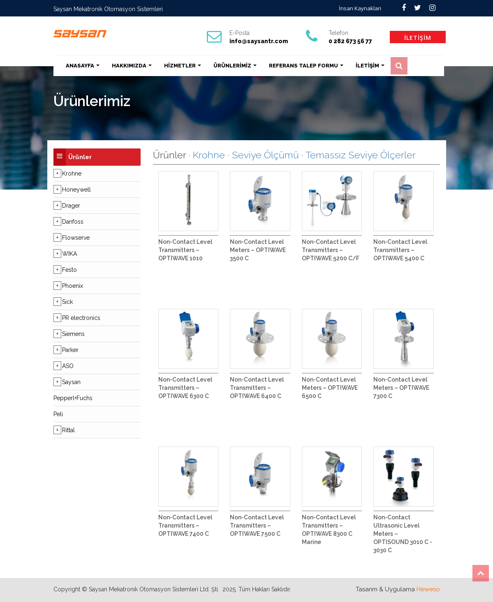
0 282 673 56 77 (350, 41)
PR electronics (81, 318)
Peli (58, 414)
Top (480, 573)
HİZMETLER (182, 66)
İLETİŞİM (417, 38)
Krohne (71, 173)
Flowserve (76, 237)
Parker (70, 350)
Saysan (71, 382)
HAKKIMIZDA (132, 66)
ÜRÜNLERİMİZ (235, 66)
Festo (69, 269)
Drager (71, 205)
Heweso (428, 589)
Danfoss (72, 221)
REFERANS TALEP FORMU (306, 66)
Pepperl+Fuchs (73, 398)
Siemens (73, 334)
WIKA (69, 253)
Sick (67, 302)
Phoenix (72, 285)
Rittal (68, 430)
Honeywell (76, 189)
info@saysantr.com (258, 41)
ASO (68, 366)
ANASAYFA (83, 66)
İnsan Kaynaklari (360, 8)
